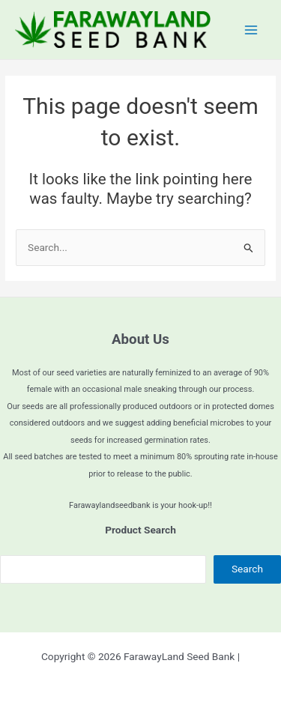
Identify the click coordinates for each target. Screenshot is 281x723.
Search (247, 569)
